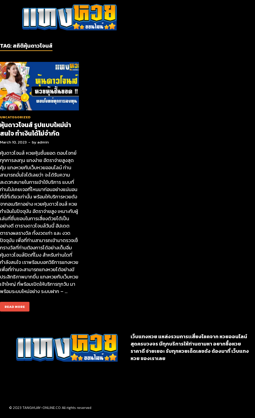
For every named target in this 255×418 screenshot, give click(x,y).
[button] (153, 18)
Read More (12, 305)
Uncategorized (15, 117)
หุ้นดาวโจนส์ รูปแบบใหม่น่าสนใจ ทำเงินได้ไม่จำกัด (35, 129)
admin (43, 142)
